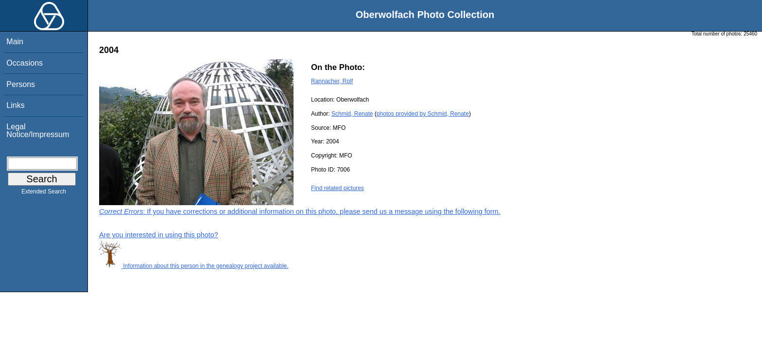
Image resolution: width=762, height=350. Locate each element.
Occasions (24, 63)
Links (15, 105)
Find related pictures (337, 188)
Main (14, 41)
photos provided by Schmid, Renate (423, 113)
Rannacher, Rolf (332, 81)
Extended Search (43, 193)
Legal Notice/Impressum (37, 130)
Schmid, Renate (352, 113)
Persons (20, 84)
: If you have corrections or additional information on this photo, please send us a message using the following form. (300, 211)
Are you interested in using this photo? (158, 235)
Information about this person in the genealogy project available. (194, 265)
